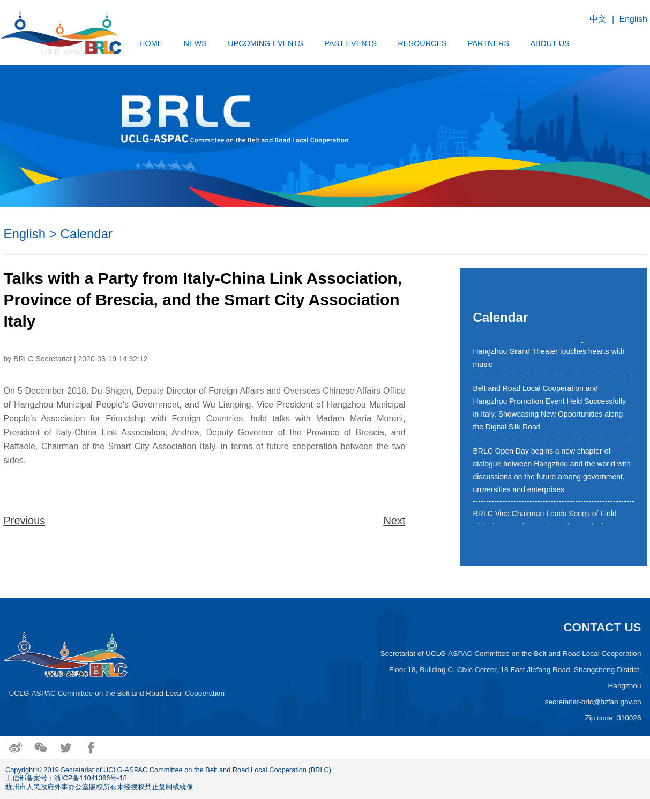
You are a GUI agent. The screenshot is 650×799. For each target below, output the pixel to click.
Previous (25, 520)
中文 (598, 19)
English (633, 19)
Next (394, 520)
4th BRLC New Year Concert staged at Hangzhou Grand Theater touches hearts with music (549, 353)
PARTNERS (488, 43)
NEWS (195, 43)
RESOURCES (422, 43)
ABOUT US (549, 43)
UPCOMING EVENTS (265, 43)
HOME (150, 43)
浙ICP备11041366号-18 (90, 778)
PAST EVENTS (350, 43)
